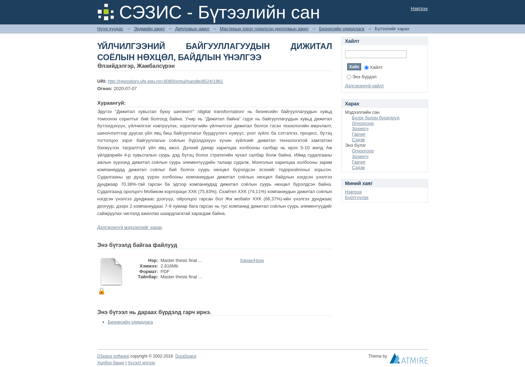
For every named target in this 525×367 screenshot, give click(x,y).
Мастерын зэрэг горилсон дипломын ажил (264, 28)
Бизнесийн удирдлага (341, 28)
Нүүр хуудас (110, 28)
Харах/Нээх (252, 260)
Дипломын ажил (192, 28)
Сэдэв (358, 139)
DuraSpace (185, 356)
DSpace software (113, 356)
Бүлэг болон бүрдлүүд (375, 117)
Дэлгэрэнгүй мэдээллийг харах (129, 227)
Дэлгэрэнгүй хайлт (364, 85)
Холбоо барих (111, 362)
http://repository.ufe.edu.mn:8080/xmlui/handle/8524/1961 (165, 81)
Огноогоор (363, 123)
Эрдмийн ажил (149, 28)
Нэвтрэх (419, 8)
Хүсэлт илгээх (141, 362)
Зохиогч (360, 128)
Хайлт (373, 67)
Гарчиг (359, 134)
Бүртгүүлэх (357, 197)
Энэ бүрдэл (362, 76)
